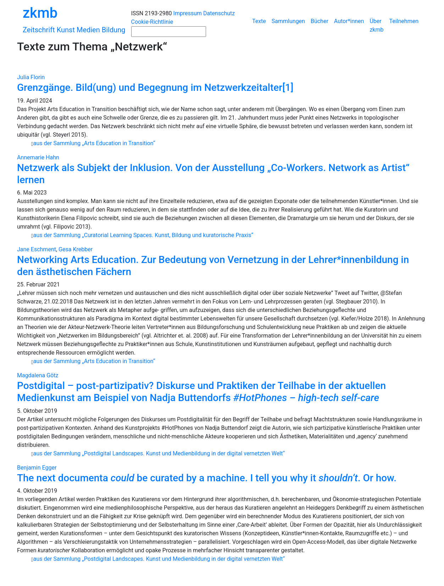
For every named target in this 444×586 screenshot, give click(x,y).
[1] (287, 87)
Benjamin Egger (36, 467)
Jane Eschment (36, 249)
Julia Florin (31, 77)
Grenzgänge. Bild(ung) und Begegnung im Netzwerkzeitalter (149, 87)
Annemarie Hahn (38, 157)
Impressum (187, 13)
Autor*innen (349, 21)
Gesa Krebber (76, 249)
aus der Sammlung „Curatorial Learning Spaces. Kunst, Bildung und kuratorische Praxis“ (143, 235)
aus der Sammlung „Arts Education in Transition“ (94, 143)
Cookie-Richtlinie (152, 21)
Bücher (319, 21)
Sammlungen (288, 21)
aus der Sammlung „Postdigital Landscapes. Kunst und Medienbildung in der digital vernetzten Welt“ (159, 453)
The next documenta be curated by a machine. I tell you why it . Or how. (206, 478)
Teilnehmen (403, 21)
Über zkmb (376, 25)
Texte (259, 21)
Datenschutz (219, 13)
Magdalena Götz (37, 375)
